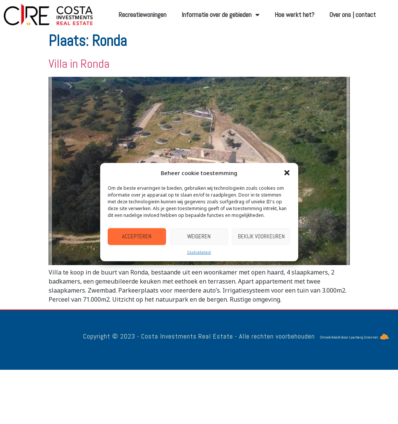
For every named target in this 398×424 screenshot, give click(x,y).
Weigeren (198, 236)
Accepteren (136, 236)
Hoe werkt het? (294, 14)
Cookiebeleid (199, 252)
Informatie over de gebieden (220, 15)
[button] (287, 173)
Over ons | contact (352, 14)
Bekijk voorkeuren (261, 236)
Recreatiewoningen (142, 14)
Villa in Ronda (79, 63)
